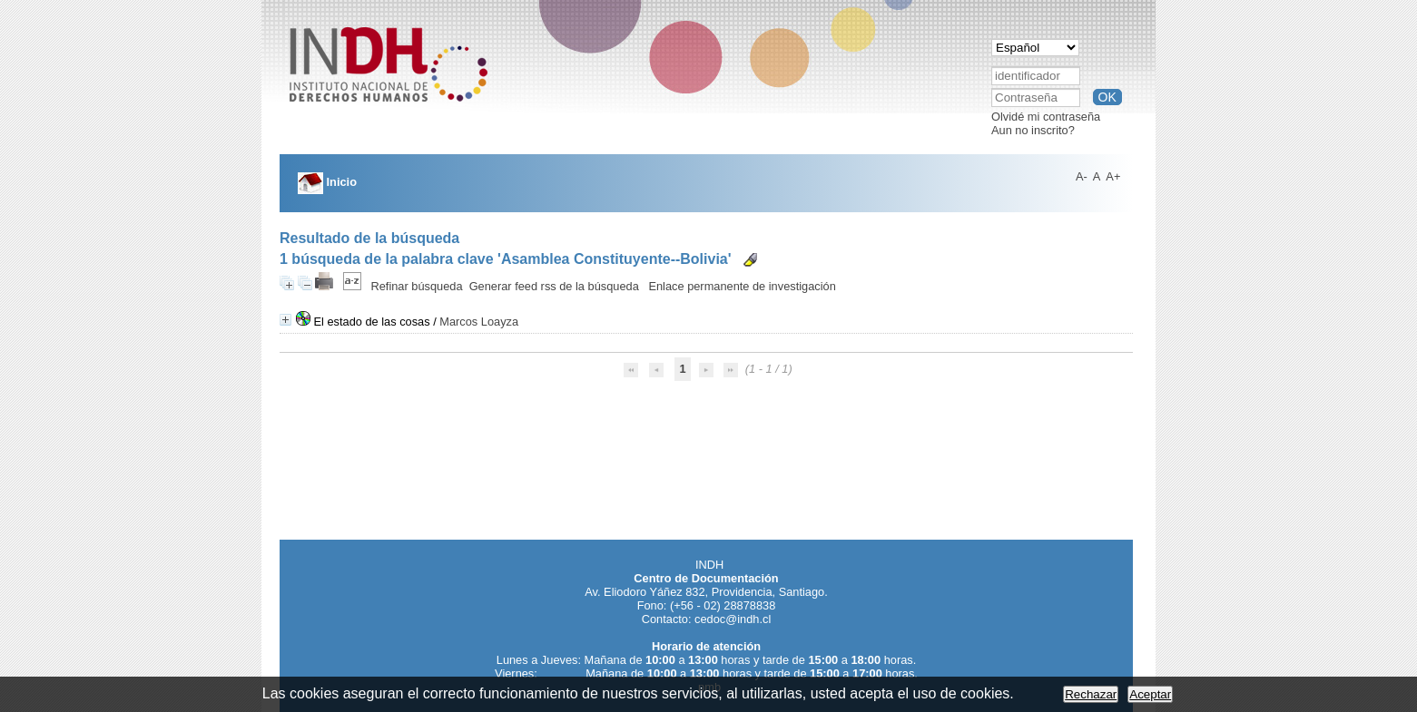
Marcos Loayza (478, 321)
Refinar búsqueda (417, 286)
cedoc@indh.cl (732, 619)
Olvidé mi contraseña (1045, 116)
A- (1081, 176)
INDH (709, 564)
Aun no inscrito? (1033, 130)
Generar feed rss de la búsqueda (554, 286)
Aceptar (1150, 694)
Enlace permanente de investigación (741, 286)
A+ (1113, 176)
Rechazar (1091, 694)
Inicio (327, 182)
